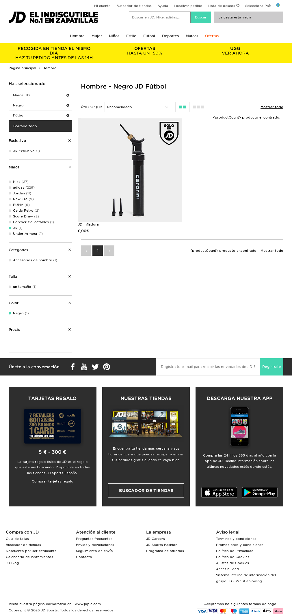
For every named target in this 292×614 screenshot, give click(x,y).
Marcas (192, 36)
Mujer (97, 36)
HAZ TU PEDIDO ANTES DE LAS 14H (54, 53)
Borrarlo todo (25, 126)
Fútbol (149, 36)
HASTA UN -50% (144, 50)
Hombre (77, 36)
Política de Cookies (232, 557)
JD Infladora (88, 224)
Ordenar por (91, 107)
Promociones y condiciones (239, 545)
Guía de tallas (17, 539)
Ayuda (162, 6)
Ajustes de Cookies (232, 563)
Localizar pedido (188, 6)
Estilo (131, 36)
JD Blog (12, 563)
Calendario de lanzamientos (29, 557)
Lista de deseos (221, 6)
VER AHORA (235, 50)
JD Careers (155, 539)
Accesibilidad (227, 569)
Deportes (170, 36)
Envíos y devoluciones (95, 545)
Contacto (84, 557)
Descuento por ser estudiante (31, 551)
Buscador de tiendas (134, 6)
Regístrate (271, 367)
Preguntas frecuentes (94, 539)
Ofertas (212, 36)
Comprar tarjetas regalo (52, 481)
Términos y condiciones (236, 539)
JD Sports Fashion (161, 545)
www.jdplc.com (87, 604)
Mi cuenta (102, 6)
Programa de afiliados (165, 551)
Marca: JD (41, 95)
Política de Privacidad (235, 551)
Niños (114, 36)
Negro (41, 105)
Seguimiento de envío (94, 551)
